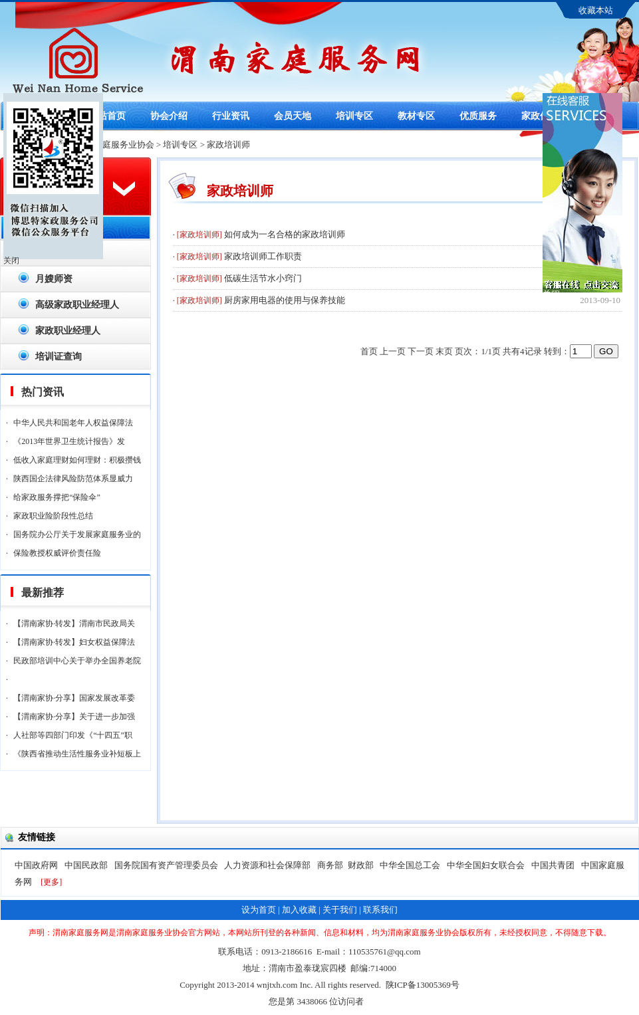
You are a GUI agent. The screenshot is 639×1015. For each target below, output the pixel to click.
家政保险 (540, 116)
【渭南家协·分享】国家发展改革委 (74, 698)
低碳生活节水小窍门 (263, 278)
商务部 (330, 865)
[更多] (51, 882)
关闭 (11, 260)
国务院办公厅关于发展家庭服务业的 (77, 534)
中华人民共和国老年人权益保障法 (73, 422)
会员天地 (292, 116)
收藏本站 (595, 10)
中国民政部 (87, 865)
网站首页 (107, 116)
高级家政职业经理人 (77, 305)
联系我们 (380, 910)
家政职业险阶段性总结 (53, 515)
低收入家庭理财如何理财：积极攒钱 (77, 460)
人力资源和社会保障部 (268, 865)
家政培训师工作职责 (263, 256)
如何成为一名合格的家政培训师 (284, 234)
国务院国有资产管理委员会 (167, 865)
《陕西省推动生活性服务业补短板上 (77, 753)
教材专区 (416, 116)
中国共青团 (553, 865)
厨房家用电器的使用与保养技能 (284, 300)
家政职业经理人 (67, 331)
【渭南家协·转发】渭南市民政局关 (74, 623)
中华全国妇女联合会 (487, 865)
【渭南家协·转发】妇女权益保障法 (74, 642)
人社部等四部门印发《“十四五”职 (72, 735)
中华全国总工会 (411, 865)
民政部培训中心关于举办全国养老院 (77, 660)
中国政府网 (37, 865)
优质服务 (478, 116)
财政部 (362, 865)
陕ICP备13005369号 (422, 985)
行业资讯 (230, 116)
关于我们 (339, 910)
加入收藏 (299, 910)
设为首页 (258, 910)
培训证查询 (58, 357)
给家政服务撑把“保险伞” (56, 497)
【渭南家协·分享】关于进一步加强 (74, 716)
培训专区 (354, 116)
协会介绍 (169, 116)
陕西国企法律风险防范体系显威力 (73, 478)
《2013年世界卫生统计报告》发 (69, 441)
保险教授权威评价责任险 (57, 553)
